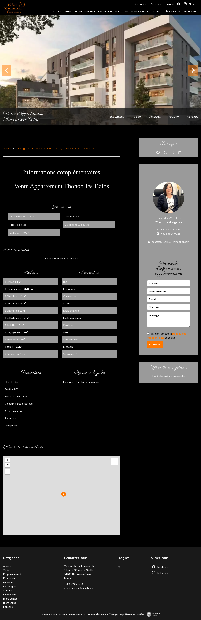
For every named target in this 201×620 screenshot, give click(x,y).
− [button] (8, 465)
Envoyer (155, 344)
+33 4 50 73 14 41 (170, 229)
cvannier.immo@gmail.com (78, 587)
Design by (152, 614)
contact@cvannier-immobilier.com (170, 241)
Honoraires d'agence (95, 614)
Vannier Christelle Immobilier (79, 565)
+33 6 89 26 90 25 (170, 233)
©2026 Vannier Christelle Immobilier (60, 614)
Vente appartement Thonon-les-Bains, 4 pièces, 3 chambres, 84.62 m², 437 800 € (55, 148)
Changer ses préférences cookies (126, 614)
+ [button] (8, 460)
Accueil (7, 148)
